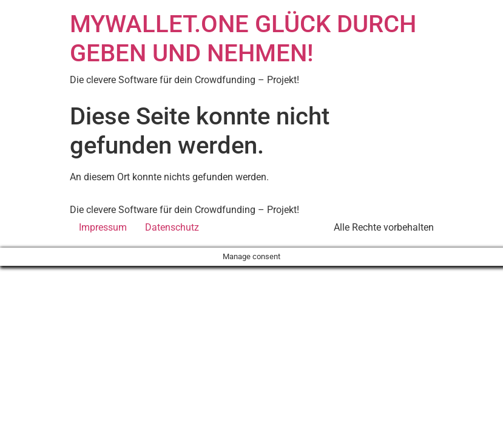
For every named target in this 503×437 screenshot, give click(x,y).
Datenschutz (172, 227)
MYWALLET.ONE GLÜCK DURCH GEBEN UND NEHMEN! (243, 38)
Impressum (103, 227)
